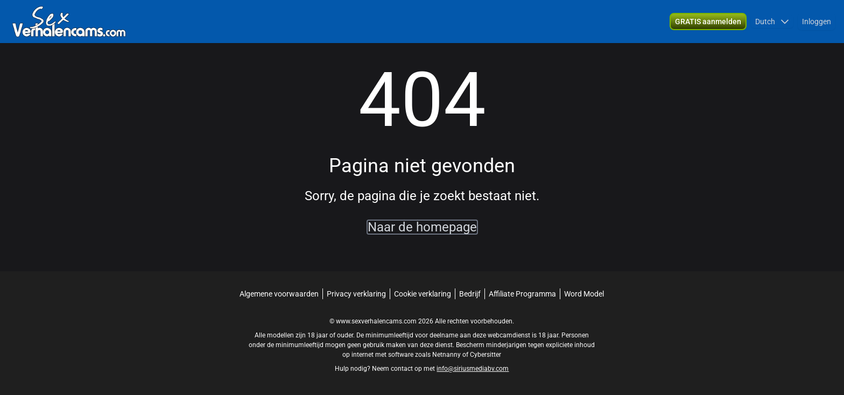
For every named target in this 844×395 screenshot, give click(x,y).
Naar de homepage (422, 227)
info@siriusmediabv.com (473, 368)
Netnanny (447, 354)
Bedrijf (470, 294)
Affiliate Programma (522, 294)
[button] (772, 21)
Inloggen (816, 21)
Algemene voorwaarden (279, 294)
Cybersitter (485, 354)
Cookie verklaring (422, 294)
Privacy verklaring (356, 294)
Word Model (584, 294)
